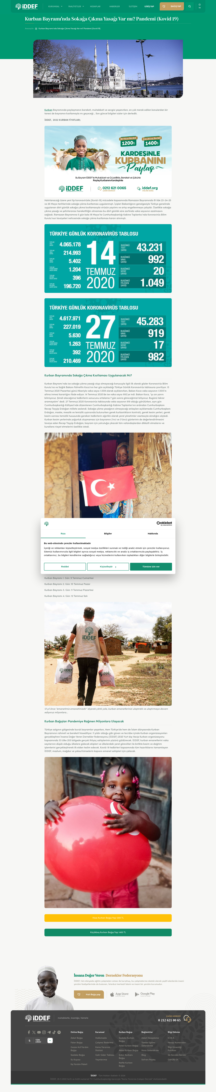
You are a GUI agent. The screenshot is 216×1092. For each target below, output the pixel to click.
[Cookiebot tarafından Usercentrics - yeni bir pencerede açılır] (159, 523)
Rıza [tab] (63, 533)
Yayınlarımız (101, 1060)
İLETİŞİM (133, 6)
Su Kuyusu (75, 1060)
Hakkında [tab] (153, 533)
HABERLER (114, 6)
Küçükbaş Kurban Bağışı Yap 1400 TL (108, 932)
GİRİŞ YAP (149, 6)
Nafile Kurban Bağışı (125, 1064)
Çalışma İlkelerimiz (104, 1043)
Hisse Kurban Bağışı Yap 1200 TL (108, 918)
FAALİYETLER (74, 6)
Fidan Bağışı (76, 1043)
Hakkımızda (101, 1038)
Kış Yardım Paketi (79, 1064)
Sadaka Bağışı (78, 1055)
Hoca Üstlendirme (150, 1050)
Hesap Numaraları (177, 1043)
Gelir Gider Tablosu (104, 1055)
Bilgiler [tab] (108, 533)
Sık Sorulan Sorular (177, 1055)
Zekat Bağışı (77, 1038)
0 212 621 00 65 (169, 1020)
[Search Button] (189, 6)
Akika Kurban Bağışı (128, 1050)
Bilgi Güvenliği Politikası (174, 1049)
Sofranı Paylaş (148, 1060)
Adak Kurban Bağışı (128, 1046)
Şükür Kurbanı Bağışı (126, 1056)
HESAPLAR (95, 6)
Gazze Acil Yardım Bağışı (79, 1049)
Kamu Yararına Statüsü (102, 1049)
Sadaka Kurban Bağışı (126, 1039)
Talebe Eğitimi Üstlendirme (148, 1044)
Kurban (48, 110)
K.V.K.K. (171, 1038)
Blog (143, 1055)
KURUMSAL (53, 6)
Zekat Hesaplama (150, 1038)
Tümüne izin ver (151, 566)
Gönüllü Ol (173, 1060)
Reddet (65, 566)
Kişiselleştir (108, 566)
